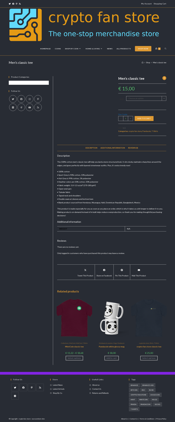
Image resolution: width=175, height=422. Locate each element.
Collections (64, 343)
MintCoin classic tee (74, 346)
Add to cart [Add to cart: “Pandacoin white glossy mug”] (112, 358)
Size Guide (122, 114)
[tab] (91, 148)
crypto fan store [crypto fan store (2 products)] (138, 395)
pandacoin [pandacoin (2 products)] (146, 404)
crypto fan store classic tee (149, 346)
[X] (13, 99)
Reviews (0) (133, 148)
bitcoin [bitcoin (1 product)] (134, 390)
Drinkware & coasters (106, 343)
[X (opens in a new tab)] (10, 3)
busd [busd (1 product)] (151, 390)
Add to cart (144, 118)
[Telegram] (15, 395)
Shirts (151, 343)
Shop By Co (57, 393)
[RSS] (38, 107)
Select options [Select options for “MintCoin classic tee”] (74, 358)
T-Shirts (155, 131)
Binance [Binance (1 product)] (134, 385)
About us (96, 385)
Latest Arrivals (58, 389)
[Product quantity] (125, 118)
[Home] (142, 62)
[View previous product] (164, 78)
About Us (124, 419)
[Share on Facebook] (104, 272)
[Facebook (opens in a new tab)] (13, 3)
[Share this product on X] (85, 272)
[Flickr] (13, 107)
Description (91, 148)
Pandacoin (146, 131)
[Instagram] (29, 99)
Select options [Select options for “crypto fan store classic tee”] (149, 358)
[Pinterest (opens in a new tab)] (16, 3)
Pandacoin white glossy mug (111, 346)
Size (122, 99)
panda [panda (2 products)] (133, 404)
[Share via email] (139, 272)
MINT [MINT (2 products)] (133, 400)
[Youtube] (29, 107)
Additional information (112, 148)
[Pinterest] (38, 99)
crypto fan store (135, 131)
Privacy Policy (161, 419)
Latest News (58, 385)
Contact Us (96, 389)
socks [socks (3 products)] (157, 404)
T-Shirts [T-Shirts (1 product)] (134, 409)
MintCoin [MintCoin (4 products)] (143, 400)
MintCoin (72, 343)
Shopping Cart (160, 4)
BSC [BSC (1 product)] (143, 390)
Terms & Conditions (147, 419)
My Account (146, 4)
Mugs (115, 343)
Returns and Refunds (100, 393)
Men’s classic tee (159, 62)
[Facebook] (21, 99)
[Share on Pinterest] (121, 272)
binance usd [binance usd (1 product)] (148, 385)
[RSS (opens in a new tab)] (19, 3)
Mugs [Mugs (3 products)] (154, 400)
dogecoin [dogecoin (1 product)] (155, 395)
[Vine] (21, 107)
